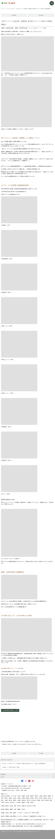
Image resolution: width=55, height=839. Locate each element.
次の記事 (41, 15)
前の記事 (14, 15)
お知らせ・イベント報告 (39, 28)
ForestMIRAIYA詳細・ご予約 (10, 710)
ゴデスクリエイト (36, 831)
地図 (30, 786)
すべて (30, 28)
